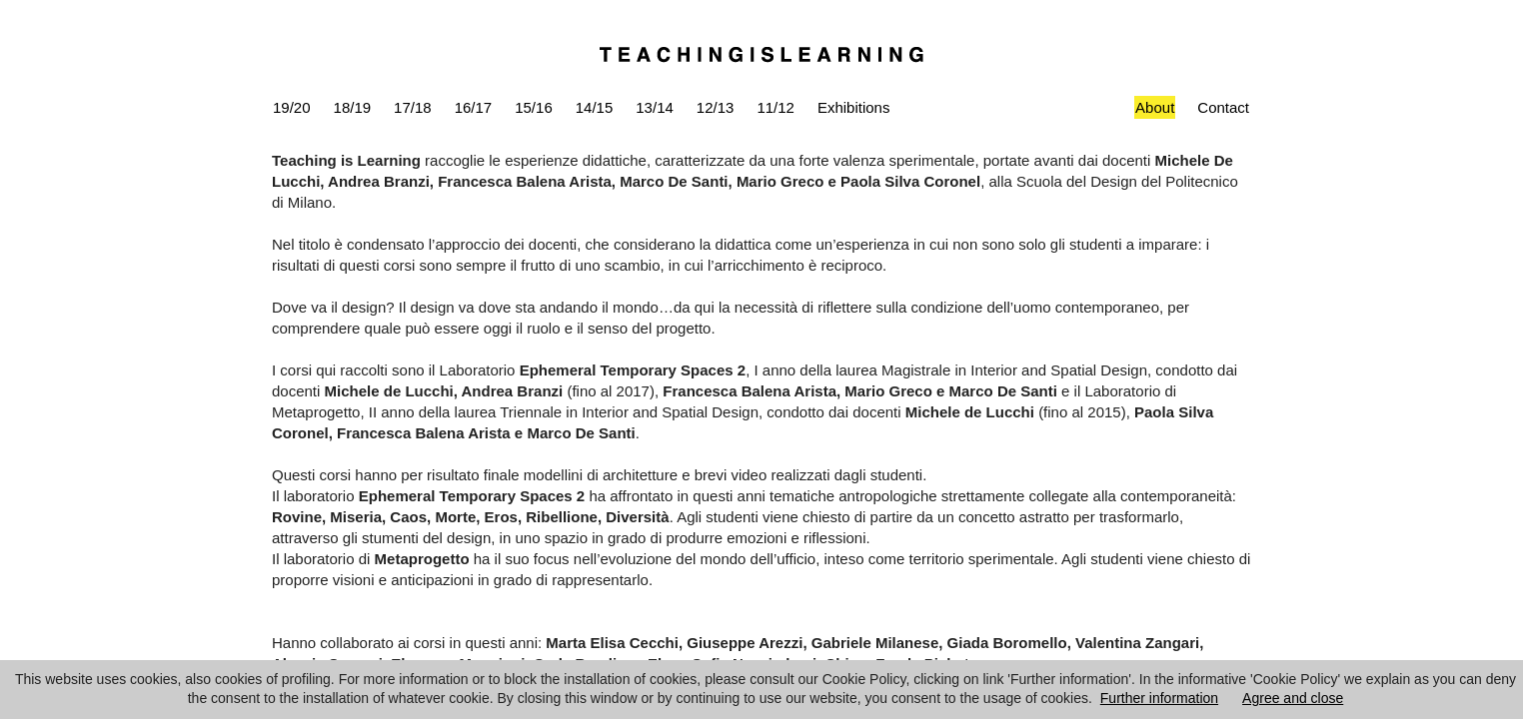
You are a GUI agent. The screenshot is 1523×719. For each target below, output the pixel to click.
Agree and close (1292, 698)
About (1154, 107)
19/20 (292, 107)
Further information (1159, 698)
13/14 (655, 107)
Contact (1223, 107)
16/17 (474, 107)
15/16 (534, 107)
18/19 (353, 107)
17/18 (413, 107)
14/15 (595, 107)
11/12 (775, 107)
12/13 (716, 107)
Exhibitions (853, 107)
